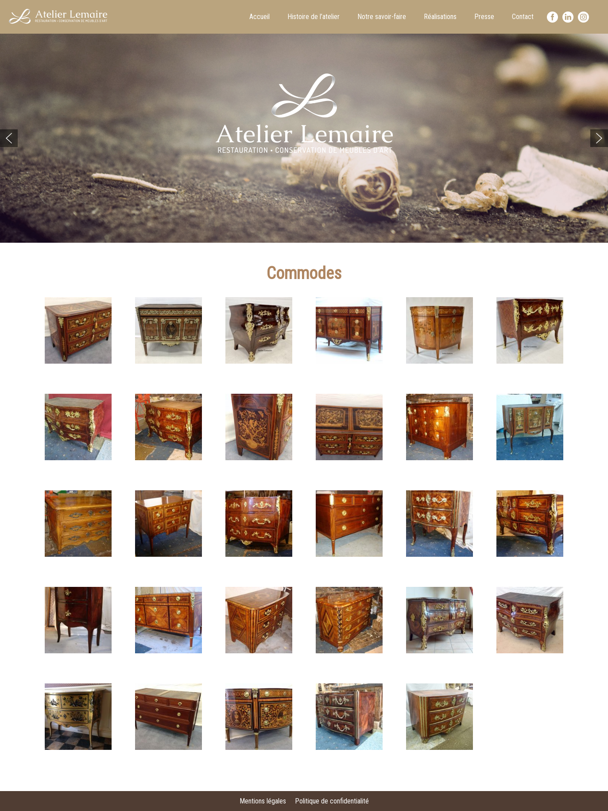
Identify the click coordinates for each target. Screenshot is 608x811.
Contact (523, 16)
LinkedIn (567, 17)
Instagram (583, 17)
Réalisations (440, 16)
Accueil (259, 16)
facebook (552, 17)
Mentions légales (263, 801)
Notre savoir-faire (381, 16)
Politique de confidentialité (332, 801)
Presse (484, 16)
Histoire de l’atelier (313, 16)
